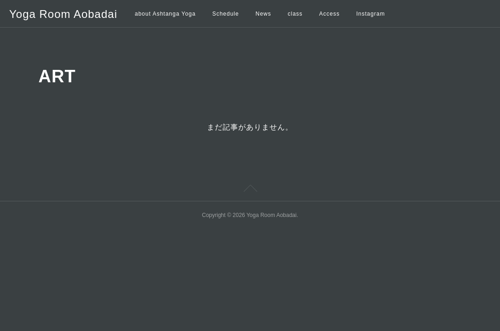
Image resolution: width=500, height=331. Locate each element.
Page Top (250, 190)
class (294, 14)
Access (329, 14)
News (263, 14)
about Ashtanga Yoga (165, 14)
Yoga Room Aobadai (63, 14)
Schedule (225, 14)
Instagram (370, 14)
